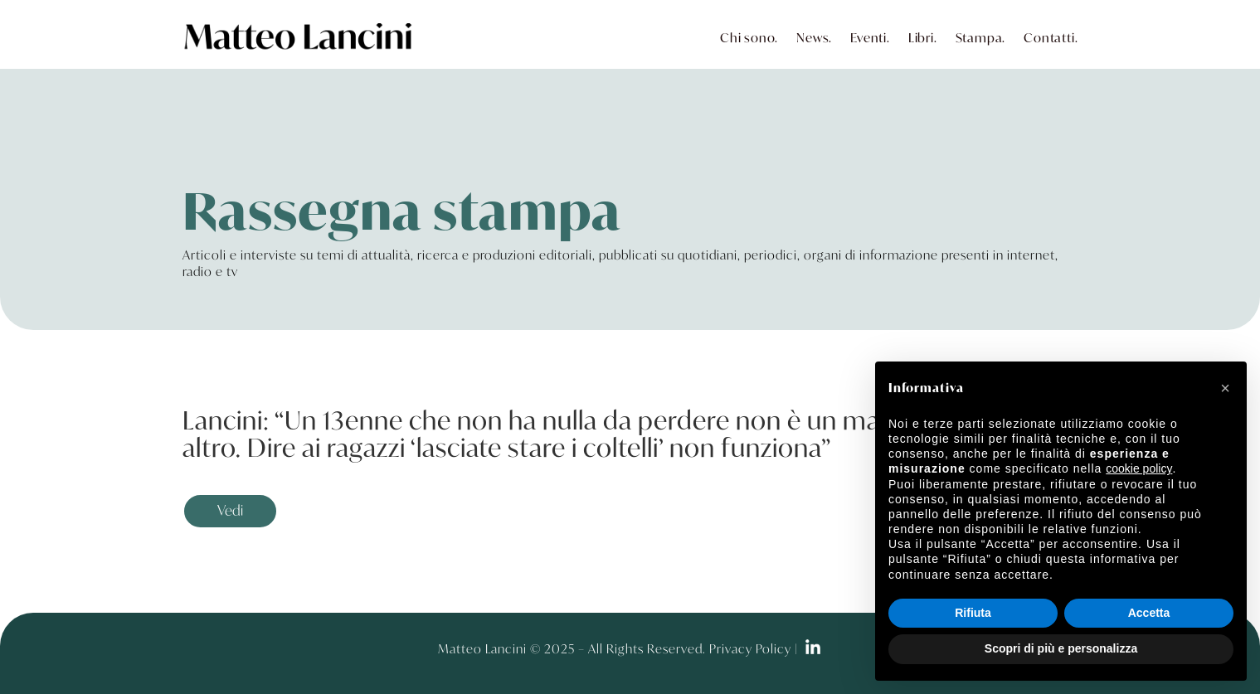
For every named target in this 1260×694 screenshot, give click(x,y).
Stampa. (981, 37)
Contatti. (1051, 37)
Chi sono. (749, 37)
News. (814, 37)
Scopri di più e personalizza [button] (1061, 648)
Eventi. (870, 37)
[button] (1225, 388)
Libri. (922, 37)
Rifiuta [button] (973, 612)
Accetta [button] (1149, 612)
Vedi (230, 510)
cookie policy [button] (1139, 468)
